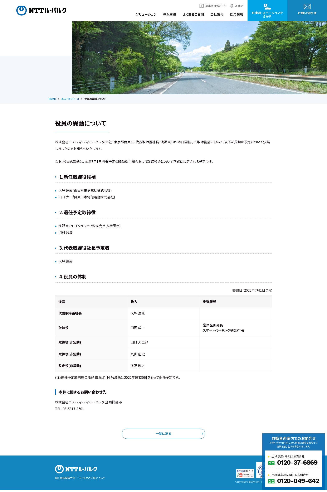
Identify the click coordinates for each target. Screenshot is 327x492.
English (239, 6)
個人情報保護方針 (65, 479)
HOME (52, 99)
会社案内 (217, 14)
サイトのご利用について (92, 479)
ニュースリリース (70, 99)
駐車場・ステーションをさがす (267, 14)
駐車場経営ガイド (215, 6)
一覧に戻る (163, 434)
